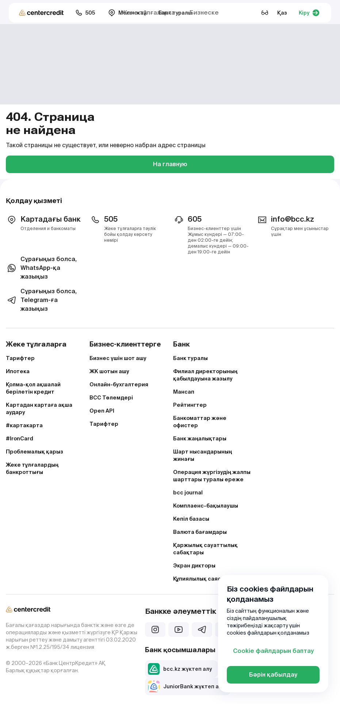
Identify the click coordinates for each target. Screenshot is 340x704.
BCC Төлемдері (111, 397)
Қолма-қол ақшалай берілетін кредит (33, 388)
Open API (101, 411)
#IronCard (19, 438)
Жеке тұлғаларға (148, 12)
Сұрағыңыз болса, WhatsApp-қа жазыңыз (41, 267)
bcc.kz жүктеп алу (180, 669)
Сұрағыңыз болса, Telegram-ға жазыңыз (41, 300)
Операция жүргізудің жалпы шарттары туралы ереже (212, 476)
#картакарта (24, 425)
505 (85, 12)
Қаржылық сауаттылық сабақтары (205, 549)
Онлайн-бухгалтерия (118, 384)
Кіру (309, 12)
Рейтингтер (190, 405)
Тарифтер (20, 358)
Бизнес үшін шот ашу (117, 358)
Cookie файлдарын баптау (273, 651)
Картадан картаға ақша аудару (39, 409)
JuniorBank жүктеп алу (186, 686)
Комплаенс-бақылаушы (205, 505)
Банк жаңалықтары (199, 438)
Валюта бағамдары (200, 532)
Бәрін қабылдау (273, 674)
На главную (170, 164)
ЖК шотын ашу (109, 371)
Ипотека (18, 371)
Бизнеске (204, 12)
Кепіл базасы (191, 519)
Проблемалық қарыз (34, 451)
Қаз (282, 12)
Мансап (183, 392)
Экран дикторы (194, 565)
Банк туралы (190, 358)
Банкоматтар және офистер (199, 422)
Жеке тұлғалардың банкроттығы (32, 468)
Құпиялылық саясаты (202, 578)
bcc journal (188, 492)
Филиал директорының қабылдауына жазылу (205, 375)
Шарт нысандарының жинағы (202, 455)
